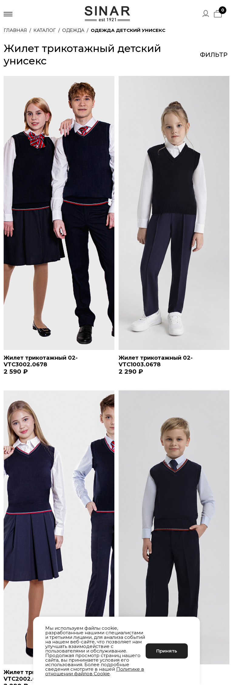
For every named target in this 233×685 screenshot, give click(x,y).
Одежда (73, 30)
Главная (15, 30)
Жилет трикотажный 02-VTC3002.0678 (41, 361)
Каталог (44, 30)
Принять (166, 651)
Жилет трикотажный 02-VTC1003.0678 (156, 361)
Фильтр (214, 54)
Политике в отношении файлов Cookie (94, 671)
